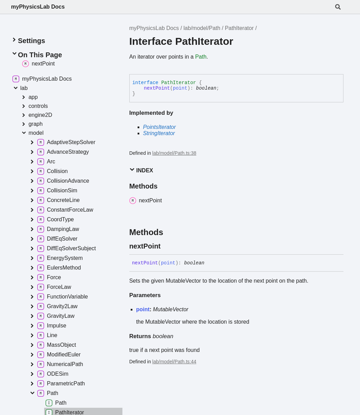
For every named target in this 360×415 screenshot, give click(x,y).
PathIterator (239, 28)
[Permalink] (166, 246)
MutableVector (171, 309)
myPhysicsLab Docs (38, 7)
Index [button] (141, 170)
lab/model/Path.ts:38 (174, 153)
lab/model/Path (201, 28)
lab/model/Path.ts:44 (174, 361)
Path (201, 57)
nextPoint (157, 88)
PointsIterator (159, 127)
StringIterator (159, 133)
